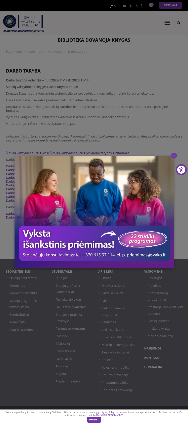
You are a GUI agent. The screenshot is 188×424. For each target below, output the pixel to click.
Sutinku (94, 419)
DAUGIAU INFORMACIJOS (109, 415)
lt (111, 6)
